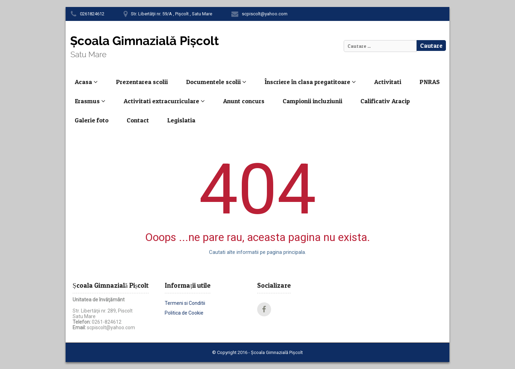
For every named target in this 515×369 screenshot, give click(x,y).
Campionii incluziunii (312, 101)
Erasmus (90, 101)
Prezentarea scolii (142, 81)
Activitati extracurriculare (164, 101)
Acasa (86, 81)
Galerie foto (92, 120)
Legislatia (181, 120)
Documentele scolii (216, 81)
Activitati (387, 81)
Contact (138, 120)
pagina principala (286, 252)
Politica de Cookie (184, 313)
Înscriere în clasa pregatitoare (310, 81)
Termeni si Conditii (185, 303)
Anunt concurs (243, 101)
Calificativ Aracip (385, 101)
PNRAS (429, 81)
